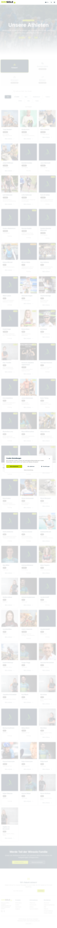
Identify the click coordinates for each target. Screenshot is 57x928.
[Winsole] (8, 2)
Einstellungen (45, 466)
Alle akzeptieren (14, 466)
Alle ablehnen (31, 466)
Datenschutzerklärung (28, 470)
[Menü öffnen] (54, 2)
